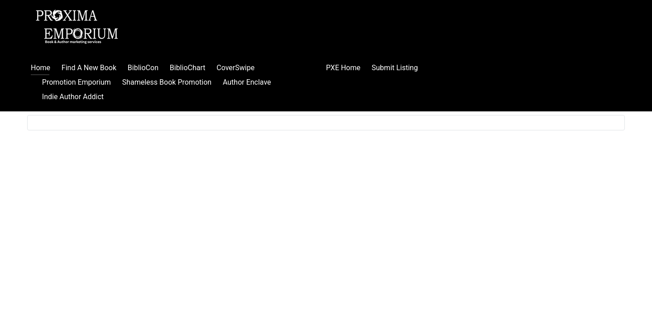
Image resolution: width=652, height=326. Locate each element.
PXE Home (343, 67)
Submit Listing (395, 67)
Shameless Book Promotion (166, 82)
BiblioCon (143, 67)
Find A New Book (89, 67)
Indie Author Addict (73, 96)
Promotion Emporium (76, 82)
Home (40, 67)
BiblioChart (188, 67)
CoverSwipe (235, 67)
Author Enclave (247, 82)
